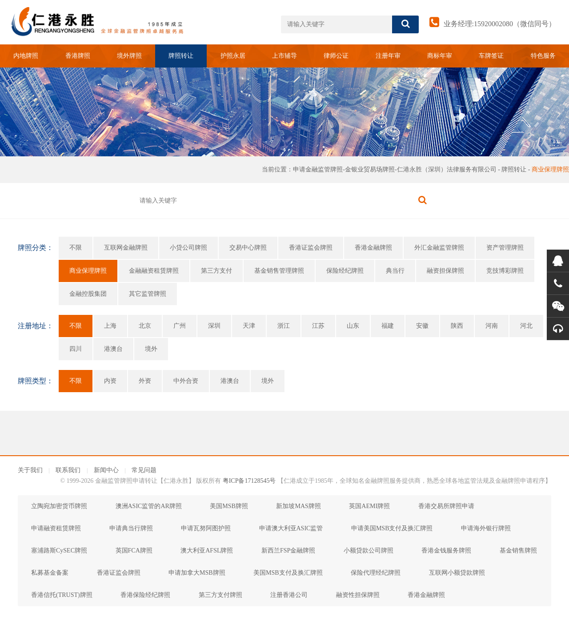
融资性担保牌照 (358, 595)
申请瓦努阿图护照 (206, 528)
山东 (353, 325)
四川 (75, 349)
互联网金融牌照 (126, 247)
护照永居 (232, 55)
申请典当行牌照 (131, 528)
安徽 (422, 325)
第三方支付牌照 (220, 595)
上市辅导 (284, 55)
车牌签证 (491, 55)
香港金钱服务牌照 (446, 550)
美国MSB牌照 (229, 506)
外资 (145, 381)
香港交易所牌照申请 (446, 506)
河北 (526, 325)
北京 (145, 325)
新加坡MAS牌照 (298, 506)
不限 (75, 247)
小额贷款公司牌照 (368, 550)
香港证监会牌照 (311, 247)
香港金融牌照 (373, 247)
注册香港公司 (289, 595)
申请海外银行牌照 (486, 528)
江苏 (318, 325)
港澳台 (113, 349)
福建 (387, 325)
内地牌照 (25, 55)
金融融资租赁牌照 (154, 270)
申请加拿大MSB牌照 (196, 572)
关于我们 (30, 470)
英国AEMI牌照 (369, 506)
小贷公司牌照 (188, 247)
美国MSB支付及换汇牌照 (288, 572)
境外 (151, 349)
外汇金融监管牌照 (439, 247)
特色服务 (543, 55)
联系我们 (68, 470)
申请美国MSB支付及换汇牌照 (392, 528)
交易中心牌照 (248, 247)
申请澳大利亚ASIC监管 (291, 528)
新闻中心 (106, 470)
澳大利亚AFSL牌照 (206, 550)
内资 (110, 381)
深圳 (214, 325)
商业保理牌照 (550, 169)
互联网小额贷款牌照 (457, 572)
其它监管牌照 (147, 293)
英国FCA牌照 (134, 550)
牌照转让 (180, 55)
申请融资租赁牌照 (56, 528)
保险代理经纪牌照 (376, 572)
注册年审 (388, 55)
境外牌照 (129, 55)
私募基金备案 (49, 572)
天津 (249, 325)
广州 (179, 325)
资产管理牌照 (505, 247)
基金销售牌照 (518, 550)
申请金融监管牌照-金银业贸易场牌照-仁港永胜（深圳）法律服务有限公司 (394, 169)
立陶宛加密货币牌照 (59, 506)
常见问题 (144, 470)
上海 (110, 325)
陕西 (457, 325)
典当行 (395, 270)
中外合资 (185, 381)
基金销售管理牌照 (279, 270)
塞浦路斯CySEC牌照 (59, 550)
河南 (491, 325)
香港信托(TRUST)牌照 (61, 595)
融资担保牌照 (445, 270)
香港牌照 (77, 55)
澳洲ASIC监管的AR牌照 (149, 506)
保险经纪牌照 (345, 270)
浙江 (283, 325)
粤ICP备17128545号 (249, 480)
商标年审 (439, 55)
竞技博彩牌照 (505, 270)
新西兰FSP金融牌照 (288, 550)
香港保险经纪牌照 (145, 595)
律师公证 (336, 55)
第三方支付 (216, 270)
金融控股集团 (88, 293)
